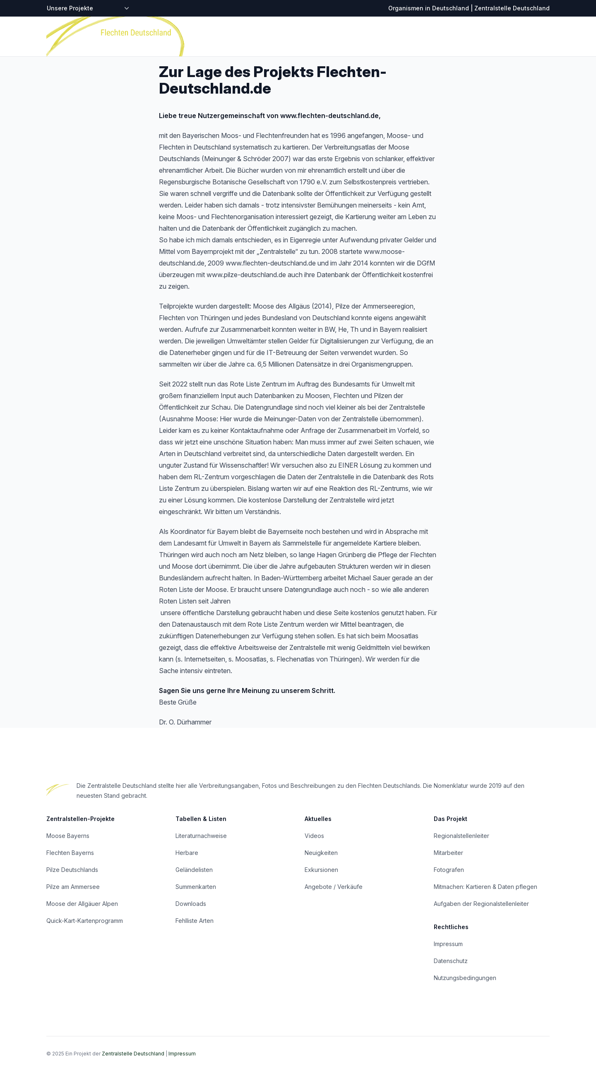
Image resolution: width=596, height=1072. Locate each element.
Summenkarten (195, 886)
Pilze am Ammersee (73, 886)
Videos (314, 835)
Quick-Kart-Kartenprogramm (84, 920)
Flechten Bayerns (70, 852)
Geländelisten (194, 869)
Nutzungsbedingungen (465, 977)
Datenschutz (451, 960)
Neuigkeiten (321, 852)
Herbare (186, 852)
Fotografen (449, 869)
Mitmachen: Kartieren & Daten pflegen (485, 886)
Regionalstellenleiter (461, 835)
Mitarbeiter (448, 852)
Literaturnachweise (201, 835)
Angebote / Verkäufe (334, 886)
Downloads (190, 903)
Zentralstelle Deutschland (133, 1053)
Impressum (448, 943)
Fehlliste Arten (194, 920)
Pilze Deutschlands (72, 869)
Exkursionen (321, 869)
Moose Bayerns (67, 835)
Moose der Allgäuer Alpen (82, 903)
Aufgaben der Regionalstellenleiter (481, 903)
